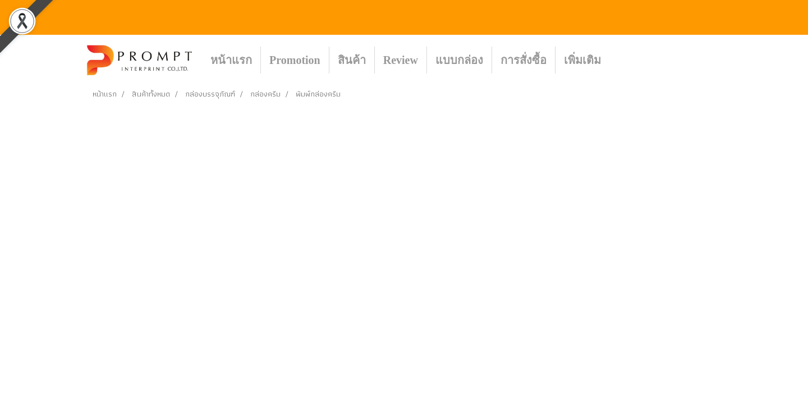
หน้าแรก (231, 60)
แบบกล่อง (459, 60)
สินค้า (352, 60)
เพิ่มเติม (582, 60)
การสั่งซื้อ (524, 60)
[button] (626, 60)
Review (400, 60)
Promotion (294, 60)
